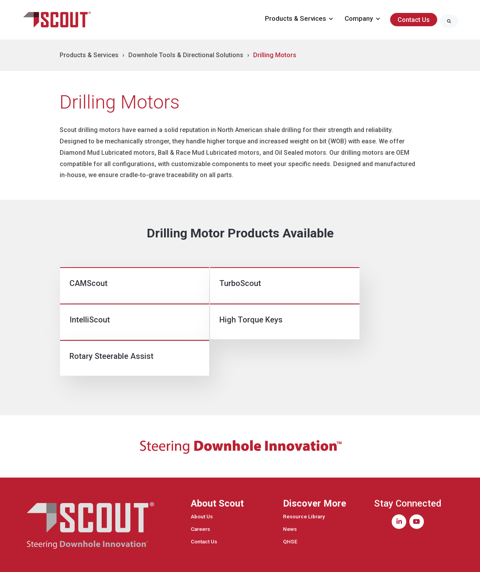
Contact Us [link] (414, 20)
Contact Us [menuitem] (204, 515)
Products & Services (89, 55)
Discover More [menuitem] (314, 477)
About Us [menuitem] (202, 490)
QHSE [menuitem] (290, 515)
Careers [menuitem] (200, 503)
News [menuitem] (290, 503)
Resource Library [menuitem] (304, 490)
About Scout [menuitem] (217, 477)
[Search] (449, 21)
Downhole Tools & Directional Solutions (185, 55)
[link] (57, 19)
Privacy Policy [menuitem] (433, 560)
